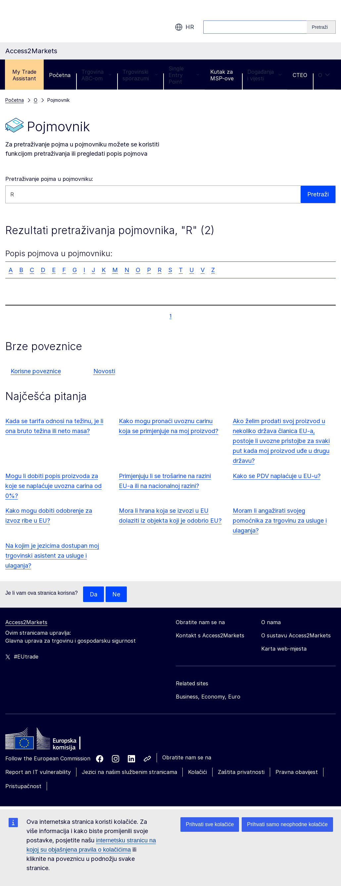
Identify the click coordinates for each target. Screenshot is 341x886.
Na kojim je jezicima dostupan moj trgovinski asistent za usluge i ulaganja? (52, 555)
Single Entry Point (184, 75)
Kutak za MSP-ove (222, 75)
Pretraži (318, 194)
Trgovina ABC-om (96, 75)
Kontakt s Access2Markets (210, 635)
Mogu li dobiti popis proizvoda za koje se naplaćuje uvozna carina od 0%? (53, 485)
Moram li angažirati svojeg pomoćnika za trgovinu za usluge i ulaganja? (280, 520)
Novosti (104, 371)
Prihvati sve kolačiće (210, 824)
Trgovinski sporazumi (140, 75)
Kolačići (197, 772)
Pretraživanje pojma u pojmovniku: (49, 179)
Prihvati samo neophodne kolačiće (287, 824)
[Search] (321, 27)
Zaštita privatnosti (241, 772)
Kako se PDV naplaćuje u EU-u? (276, 475)
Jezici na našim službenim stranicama (129, 772)
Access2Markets (26, 622)
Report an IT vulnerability (38, 772)
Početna (60, 75)
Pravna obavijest (296, 772)
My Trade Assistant (24, 75)
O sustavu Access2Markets (296, 635)
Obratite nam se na (186, 757)
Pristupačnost (23, 786)
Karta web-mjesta (284, 649)
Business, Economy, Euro (208, 697)
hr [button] (184, 27)
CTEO (300, 75)
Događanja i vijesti (264, 75)
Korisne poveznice (36, 371)
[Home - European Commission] (53, 740)
